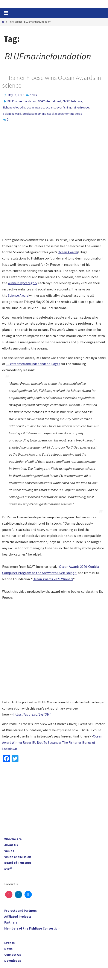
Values (9, 851)
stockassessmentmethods (64, 114)
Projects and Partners (20, 910)
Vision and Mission (17, 857)
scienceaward (12, 114)
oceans (50, 107)
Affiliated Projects (17, 917)
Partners (10, 922)
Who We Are (13, 839)
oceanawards (35, 107)
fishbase (76, 101)
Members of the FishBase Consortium (32, 928)
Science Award (18, 295)
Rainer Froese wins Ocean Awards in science (51, 81)
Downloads (12, 961)
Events (9, 943)
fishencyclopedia (14, 107)
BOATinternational (49, 101)
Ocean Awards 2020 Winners (53, 579)
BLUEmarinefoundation (22, 101)
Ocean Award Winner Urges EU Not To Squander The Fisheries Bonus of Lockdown (52, 742)
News (33, 95)
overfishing (63, 107)
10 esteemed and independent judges (33, 364)
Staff (8, 869)
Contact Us (12, 955)
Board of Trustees (17, 863)
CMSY (66, 101)
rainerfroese (81, 107)
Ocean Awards (68, 252)
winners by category (22, 283)
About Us (11, 845)
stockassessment (34, 114)
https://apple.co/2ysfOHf (32, 714)
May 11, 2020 (16, 95)
